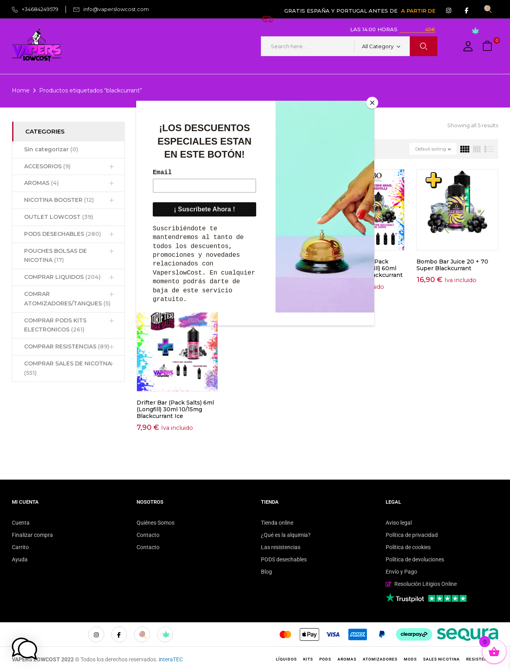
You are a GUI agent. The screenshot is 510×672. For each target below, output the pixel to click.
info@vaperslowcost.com (116, 9)
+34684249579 (40, 9)
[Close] (372, 103)
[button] (488, 46)
